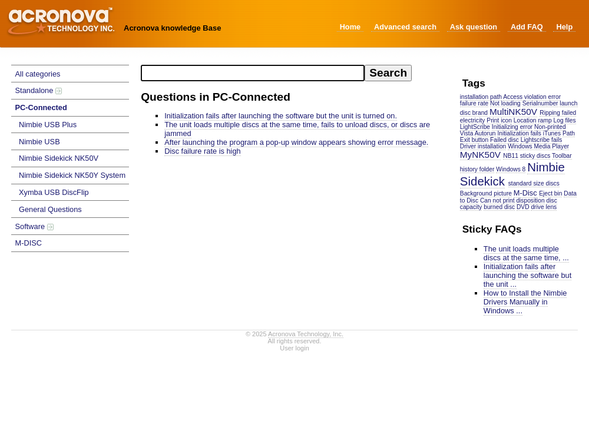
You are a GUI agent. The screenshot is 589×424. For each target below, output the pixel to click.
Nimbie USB (39, 141)
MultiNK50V (513, 112)
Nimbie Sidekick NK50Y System (72, 175)
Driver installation (483, 146)
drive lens (544, 207)
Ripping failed (558, 113)
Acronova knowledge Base (172, 28)
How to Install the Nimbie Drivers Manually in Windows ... (525, 302)
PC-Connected (41, 107)
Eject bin (550, 193)
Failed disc (504, 140)
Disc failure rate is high (202, 151)
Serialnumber (540, 103)
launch (568, 103)
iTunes (552, 133)
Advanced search (405, 26)
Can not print (497, 200)
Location (525, 120)
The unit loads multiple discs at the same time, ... (526, 253)
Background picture (486, 193)
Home (350, 26)
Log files (565, 120)
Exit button (474, 140)
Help (564, 26)
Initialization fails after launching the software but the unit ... (527, 275)
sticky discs (535, 156)
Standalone (38, 90)
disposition (530, 200)
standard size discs (534, 183)
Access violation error (532, 97)
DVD (523, 207)
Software (34, 226)
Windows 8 (510, 169)
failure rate (474, 103)
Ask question (473, 26)
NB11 (510, 156)
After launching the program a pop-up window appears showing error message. (296, 142)
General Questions (50, 209)
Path (568, 133)
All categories (38, 73)
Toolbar (562, 156)
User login (294, 348)
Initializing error (512, 127)
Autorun (485, 133)
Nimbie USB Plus (48, 124)
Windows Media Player (538, 146)
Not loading (505, 103)
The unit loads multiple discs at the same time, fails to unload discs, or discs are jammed (297, 129)
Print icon (499, 120)
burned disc (499, 207)
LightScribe (475, 127)
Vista (467, 133)
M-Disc (525, 192)
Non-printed (549, 127)
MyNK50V (480, 155)
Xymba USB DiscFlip (54, 192)
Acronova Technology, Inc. (305, 333)
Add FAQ (527, 26)
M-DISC (28, 242)
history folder (477, 169)
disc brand (474, 113)
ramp (544, 120)
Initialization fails (519, 133)
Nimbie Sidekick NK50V (58, 158)
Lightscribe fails (541, 140)
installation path (481, 97)
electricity (472, 120)
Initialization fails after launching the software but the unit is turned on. (280, 115)
